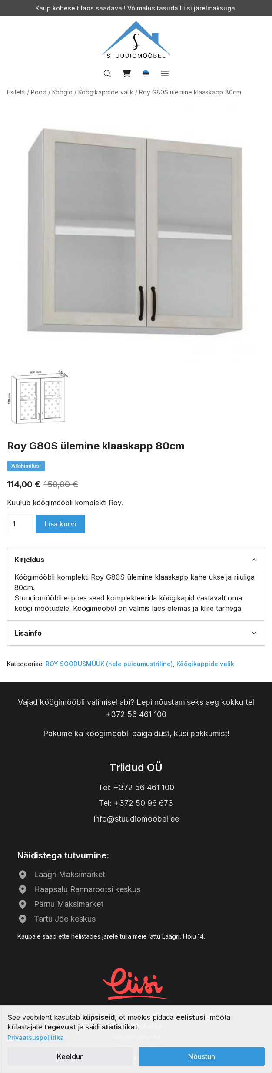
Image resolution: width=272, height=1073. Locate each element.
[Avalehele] (136, 39)
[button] (145, 73)
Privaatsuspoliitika (35, 1037)
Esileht (16, 92)
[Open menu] (164, 73)
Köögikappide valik (105, 92)
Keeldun (70, 1056)
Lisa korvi (60, 524)
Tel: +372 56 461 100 (136, 787)
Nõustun (201, 1056)
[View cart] (126, 73)
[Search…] (107, 73)
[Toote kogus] (19, 524)
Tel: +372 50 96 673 (136, 803)
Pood (38, 92)
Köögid (62, 92)
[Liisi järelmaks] (136, 983)
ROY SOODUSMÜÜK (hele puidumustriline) (109, 663)
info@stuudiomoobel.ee (136, 818)
